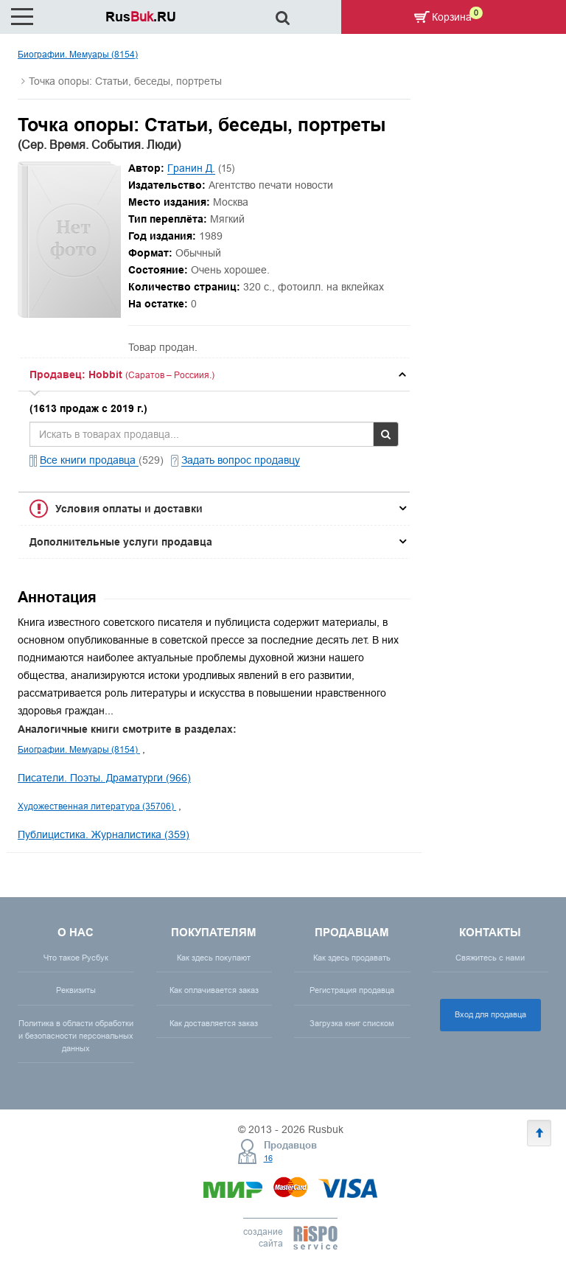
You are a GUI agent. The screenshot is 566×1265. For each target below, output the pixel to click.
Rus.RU (140, 16)
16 (268, 1158)
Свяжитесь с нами (490, 957)
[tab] (214, 374)
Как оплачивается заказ (214, 990)
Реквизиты (76, 990)
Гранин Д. (191, 168)
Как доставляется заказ (214, 1023)
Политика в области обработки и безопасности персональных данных (75, 1035)
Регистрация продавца (352, 990)
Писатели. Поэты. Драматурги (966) (104, 778)
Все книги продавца (89, 460)
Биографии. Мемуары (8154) (78, 54)
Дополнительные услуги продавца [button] (120, 542)
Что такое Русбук (75, 957)
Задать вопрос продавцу (240, 460)
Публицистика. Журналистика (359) (103, 834)
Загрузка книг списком (352, 1023)
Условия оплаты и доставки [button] (129, 509)
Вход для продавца (490, 1014)
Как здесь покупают (214, 957)
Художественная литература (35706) (97, 806)
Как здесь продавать (352, 957)
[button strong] (214, 374)
